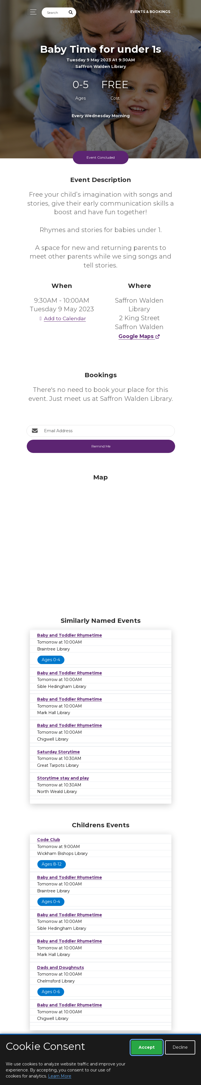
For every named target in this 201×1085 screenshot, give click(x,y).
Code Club (48, 839)
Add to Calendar (62, 318)
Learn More (59, 1076)
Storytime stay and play (63, 778)
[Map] (100, 544)
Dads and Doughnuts (60, 967)
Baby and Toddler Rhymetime (69, 635)
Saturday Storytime (58, 751)
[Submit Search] (70, 12)
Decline (180, 1047)
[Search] (54, 12)
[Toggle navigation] (31, 12)
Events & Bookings (150, 12)
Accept (147, 1047)
